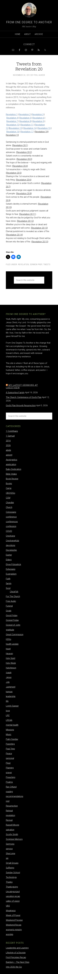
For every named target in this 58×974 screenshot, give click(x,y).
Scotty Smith (12, 834)
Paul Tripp (10, 748)
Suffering (10, 867)
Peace (9, 753)
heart (8, 649)
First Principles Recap (16, 957)
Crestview (10, 536)
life (7, 701)
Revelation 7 (12, 121)
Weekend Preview (14, 920)
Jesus (8, 677)
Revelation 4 (12, 118)
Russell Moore (12, 825)
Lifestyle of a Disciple (16, 952)
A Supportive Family (15, 392)
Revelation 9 (38, 121)
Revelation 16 (12, 131)
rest (7, 801)
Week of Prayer (13, 915)
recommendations (14, 796)
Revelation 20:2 (24, 152)
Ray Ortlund (11, 787)
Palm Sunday (12, 739)
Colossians (11, 512)
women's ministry (14, 929)
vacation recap (13, 896)
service (9, 848)
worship (9, 934)
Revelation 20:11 (27, 214)
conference (11, 517)
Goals (8, 610)
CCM (8, 498)
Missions (10, 729)
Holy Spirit (10, 658)
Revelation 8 (25, 121)
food (8, 588)
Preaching (10, 777)
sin (7, 858)
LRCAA (9, 720)
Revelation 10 (12, 125)
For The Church (13, 596)
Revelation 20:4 (20, 166)
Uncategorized (13, 891)
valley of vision (13, 901)
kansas (9, 691)
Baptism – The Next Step (17, 962)
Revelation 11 (27, 125)
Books (9, 483)
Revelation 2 (25, 114)
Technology (11, 877)
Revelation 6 (38, 118)
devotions (10, 545)
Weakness (11, 910)
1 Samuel (10, 436)
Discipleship (11, 550)
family (8, 583)
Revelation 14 (29, 128)
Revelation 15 (44, 128)
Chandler (10, 502)
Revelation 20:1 (20, 145)
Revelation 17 (27, 131)
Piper (8, 763)
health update (12, 644)
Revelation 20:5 (14, 173)
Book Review (12, 478)
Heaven (9, 653)
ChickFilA (14, 591)
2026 (8, 445)
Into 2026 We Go (14, 967)
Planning (10, 768)
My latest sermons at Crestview (22, 386)
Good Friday (11, 615)
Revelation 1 (11, 114)
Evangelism (11, 574)
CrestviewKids (12, 540)
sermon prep (36, 264)
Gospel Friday (12, 620)
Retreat (9, 810)
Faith (8, 578)
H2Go (8, 639)
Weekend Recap (13, 925)
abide (8, 450)
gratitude (10, 629)
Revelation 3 (38, 114)
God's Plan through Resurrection (21, 405)
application (11, 464)
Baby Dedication (13, 469)
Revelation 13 (15, 128)
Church (9, 507)
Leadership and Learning (17, 948)
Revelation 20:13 (39, 228)
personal (10, 758)
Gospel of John (13, 625)
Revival (9, 820)
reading (9, 791)
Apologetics (11, 459)
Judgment (10, 687)
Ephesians (10, 569)
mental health (12, 725)
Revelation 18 (41, 131)
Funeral (9, 606)
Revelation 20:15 (40, 241)
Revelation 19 (12, 135)
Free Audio (11, 601)
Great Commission (14, 634)
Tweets (46, 264)
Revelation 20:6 (23, 180)
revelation (23, 264)
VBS (8, 906)
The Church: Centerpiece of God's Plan (23, 397)
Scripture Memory (14, 839)
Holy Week (11, 663)
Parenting (10, 744)
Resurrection (12, 806)
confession (11, 526)
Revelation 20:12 (25, 221)
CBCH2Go (10, 493)
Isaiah (8, 672)
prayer (9, 772)
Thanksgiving (12, 887)
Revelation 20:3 (24, 159)
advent (9, 455)
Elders (9, 559)
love (8, 710)
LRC (8, 715)
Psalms (9, 782)
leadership (10, 696)
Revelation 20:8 (24, 193)
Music (8, 734)
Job (8, 682)
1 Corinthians (12, 431)
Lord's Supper (12, 706)
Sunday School (13, 872)
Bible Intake (11, 474)
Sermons (10, 844)
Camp (8, 488)
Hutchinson (11, 668)
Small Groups (12, 863)
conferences (12, 521)
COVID (9, 531)
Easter (9, 555)
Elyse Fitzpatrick (13, 564)
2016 (8, 440)
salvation (10, 829)
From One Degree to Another (29, 22)
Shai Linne (10, 853)
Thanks (9, 882)
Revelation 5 (25, 118)
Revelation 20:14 (14, 235)
